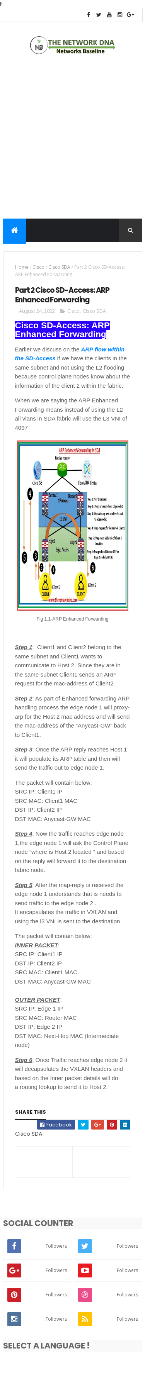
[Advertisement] (72, 138)
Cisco (38, 267)
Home (22, 267)
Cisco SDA (59, 267)
